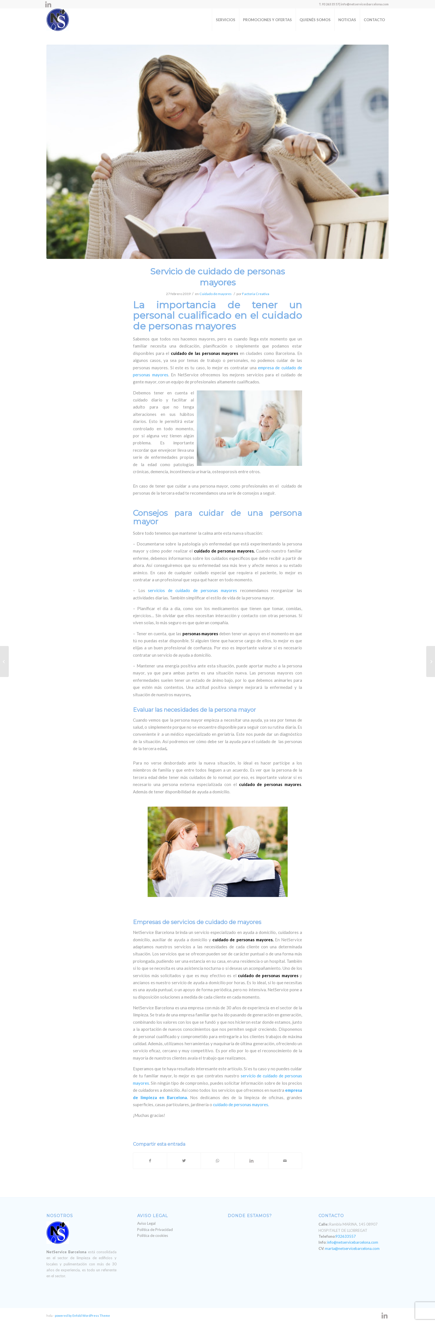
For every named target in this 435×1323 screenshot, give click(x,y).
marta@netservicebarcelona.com (352, 1248)
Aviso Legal (146, 1223)
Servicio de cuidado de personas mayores (217, 277)
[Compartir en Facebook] (150, 1161)
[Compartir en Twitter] (184, 1161)
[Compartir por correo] (285, 1161)
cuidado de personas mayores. (241, 1104)
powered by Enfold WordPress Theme (82, 1315)
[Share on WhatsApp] (217, 1161)
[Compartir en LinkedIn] (251, 1160)
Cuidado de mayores (215, 294)
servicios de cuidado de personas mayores (192, 590)
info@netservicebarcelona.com (352, 1242)
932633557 (345, 1236)
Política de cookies (152, 1235)
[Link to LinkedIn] (48, 4)
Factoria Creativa (255, 294)
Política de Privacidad (155, 1229)
